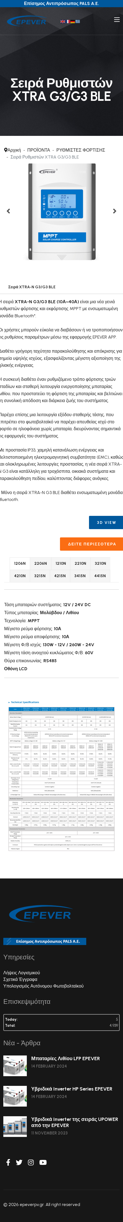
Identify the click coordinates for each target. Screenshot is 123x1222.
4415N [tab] (100, 576)
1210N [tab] (61, 563)
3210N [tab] (100, 563)
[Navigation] (117, 20)
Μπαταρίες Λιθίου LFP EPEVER (65, 1058)
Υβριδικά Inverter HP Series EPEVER (71, 1089)
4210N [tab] (20, 576)
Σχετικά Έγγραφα (20, 979)
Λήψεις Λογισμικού (21, 972)
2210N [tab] (80, 563)
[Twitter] (19, 1163)
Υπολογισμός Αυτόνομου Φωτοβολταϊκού (43, 986)
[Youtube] (43, 1163)
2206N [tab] (40, 563)
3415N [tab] (80, 576)
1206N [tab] (20, 563)
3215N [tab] (40, 576)
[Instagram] (31, 1163)
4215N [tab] (60, 576)
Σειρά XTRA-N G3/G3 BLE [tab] (32, 287)
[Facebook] (8, 1163)
